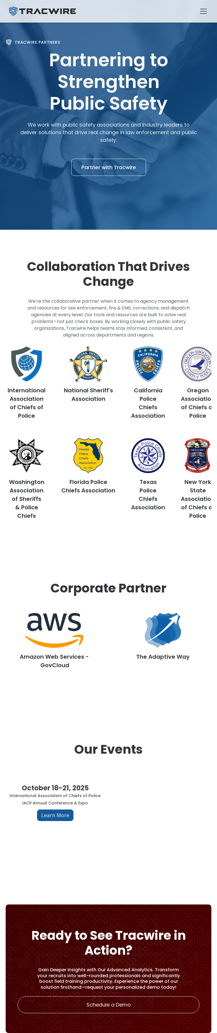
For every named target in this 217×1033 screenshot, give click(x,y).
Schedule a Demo (108, 1004)
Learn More (55, 815)
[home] (42, 11)
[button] (202, 11)
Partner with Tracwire (108, 167)
